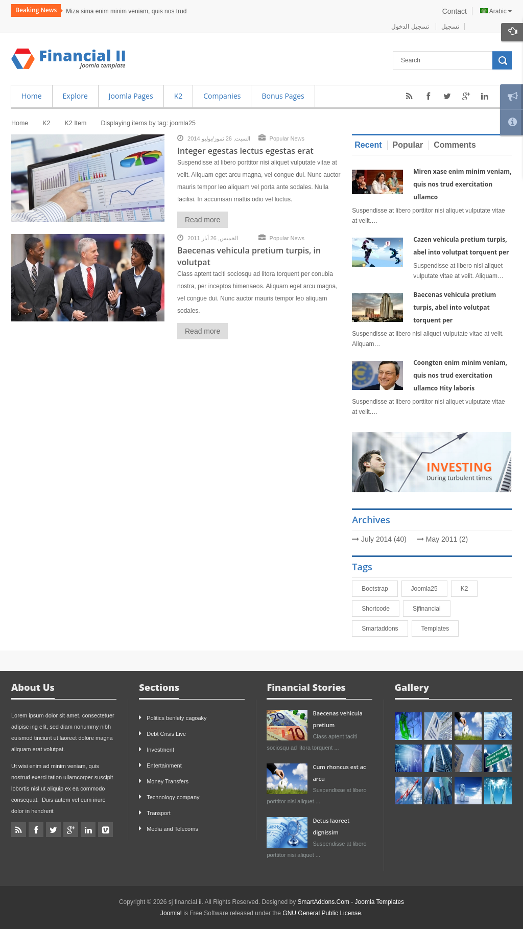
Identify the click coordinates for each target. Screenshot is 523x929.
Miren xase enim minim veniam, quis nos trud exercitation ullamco (462, 184)
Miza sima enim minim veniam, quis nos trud (126, 11)
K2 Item (75, 123)
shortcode (380, 608)
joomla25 (429, 588)
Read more (202, 220)
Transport (159, 813)
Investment (160, 750)
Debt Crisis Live (166, 734)
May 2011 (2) (447, 539)
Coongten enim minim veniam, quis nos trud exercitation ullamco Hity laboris (460, 375)
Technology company (173, 797)
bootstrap (379, 588)
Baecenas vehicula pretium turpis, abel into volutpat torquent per (454, 307)
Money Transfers (167, 781)
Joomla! (171, 913)
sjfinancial (431, 608)
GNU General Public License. (322, 913)
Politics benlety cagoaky (176, 718)
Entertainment (164, 765)
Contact (454, 11)
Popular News (287, 138)
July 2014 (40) (384, 539)
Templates (440, 628)
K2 (469, 588)
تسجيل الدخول (411, 26)
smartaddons (384, 628)
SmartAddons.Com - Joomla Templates (351, 901)
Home (19, 123)
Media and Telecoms (172, 829)
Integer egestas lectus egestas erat (245, 150)
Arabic (496, 11)
